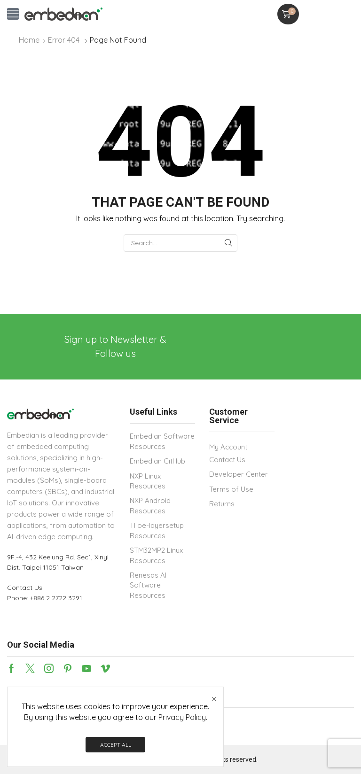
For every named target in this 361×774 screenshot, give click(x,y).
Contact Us (24, 587)
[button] (13, 14)
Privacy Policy (182, 717)
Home (29, 40)
